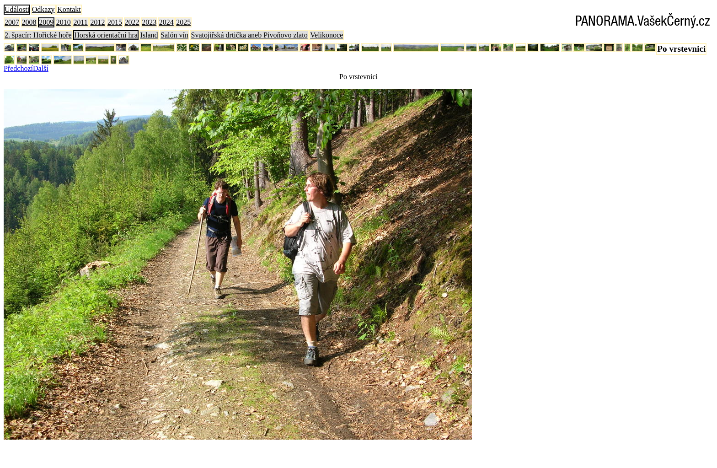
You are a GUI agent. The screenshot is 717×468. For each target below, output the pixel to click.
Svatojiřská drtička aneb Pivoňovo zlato (249, 35)
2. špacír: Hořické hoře (38, 35)
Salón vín (174, 35)
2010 (63, 22)
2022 (132, 22)
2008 (29, 22)
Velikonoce (326, 35)
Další (40, 68)
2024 (166, 22)
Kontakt (69, 9)
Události (17, 9)
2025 (183, 22)
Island (149, 35)
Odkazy (43, 9)
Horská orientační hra (106, 35)
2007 (12, 22)
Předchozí (18, 68)
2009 (46, 22)
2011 (80, 22)
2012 (97, 22)
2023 (149, 22)
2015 (114, 22)
